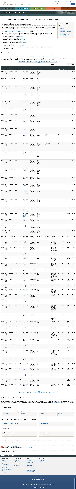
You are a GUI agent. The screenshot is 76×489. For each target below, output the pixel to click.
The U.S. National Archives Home (16, 3)
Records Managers (17, 465)
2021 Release (62, 414)
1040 (33, 61)
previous (23, 61)
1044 (44, 61)
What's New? (42, 458)
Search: (52, 64)
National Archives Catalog (6, 464)
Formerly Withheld (16, 68)
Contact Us (72, 1)
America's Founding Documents (68, 8)
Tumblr (38, 479)
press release (20, 36)
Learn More (65, 486)
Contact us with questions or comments (8, 452)
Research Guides (31, 458)
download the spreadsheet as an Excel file (42, 56)
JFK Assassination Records (18, 15)
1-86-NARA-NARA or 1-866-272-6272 (38, 487)
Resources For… (18, 458)
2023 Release (25, 414)
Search (73, 3)
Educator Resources (38, 8)
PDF (24, 72)
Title (52, 69)
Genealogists (16, 460)
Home (3, 15)
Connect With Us (38, 478)
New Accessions (42, 461)
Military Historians (17, 461)
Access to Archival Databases (5, 468)
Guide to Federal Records (31, 464)
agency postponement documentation (27, 411)
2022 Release (44, 414)
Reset (73, 64)
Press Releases (44, 423)
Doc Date (25, 69)
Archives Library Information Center (7, 470)
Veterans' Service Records (23, 8)
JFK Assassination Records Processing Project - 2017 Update (17, 31)
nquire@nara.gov (9, 434)
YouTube (40, 479)
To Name (42, 68)
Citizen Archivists (58, 1)
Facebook (32, 479)
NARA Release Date (10, 68)
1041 (36, 61)
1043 (42, 61)
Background (62, 30)
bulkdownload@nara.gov (56, 402)
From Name (46, 68)
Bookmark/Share (66, 1)
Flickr (43, 479)
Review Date (73, 68)
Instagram (36, 479)
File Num (38, 68)
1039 (31, 61)
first (20, 61)
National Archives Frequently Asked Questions (32, 462)
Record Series (68, 68)
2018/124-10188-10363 (25, 210)
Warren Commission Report (65, 31)
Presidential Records (5, 465)
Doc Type (32, 69)
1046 (50, 61)
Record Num (6, 68)
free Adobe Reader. (15, 446)
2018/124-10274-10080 (25, 192)
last (56, 61)
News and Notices (42, 460)
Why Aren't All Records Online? (31, 469)
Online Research (6, 458)
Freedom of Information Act (41, 484)
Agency (20, 69)
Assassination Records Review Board (66, 36)
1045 (47, 61)
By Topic (3, 460)
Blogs (42, 479)
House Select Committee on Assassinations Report (65, 33)
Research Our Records (7, 8)
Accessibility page (29, 447)
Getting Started (29, 460)
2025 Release (6, 414)
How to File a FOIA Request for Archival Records (31, 471)
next (54, 61)
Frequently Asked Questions (11, 423)
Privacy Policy (33, 484)
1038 (28, 61)
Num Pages (59, 68)
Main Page (62, 28)
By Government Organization (7, 463)
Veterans (15, 466)
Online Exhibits (4, 472)
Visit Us (53, 8)
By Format (4, 461)
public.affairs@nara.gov (47, 434)
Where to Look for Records (31, 466)
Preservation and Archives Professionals (19, 464)
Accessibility (28, 484)
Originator (64, 69)
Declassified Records (30, 465)
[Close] (74, 479)
